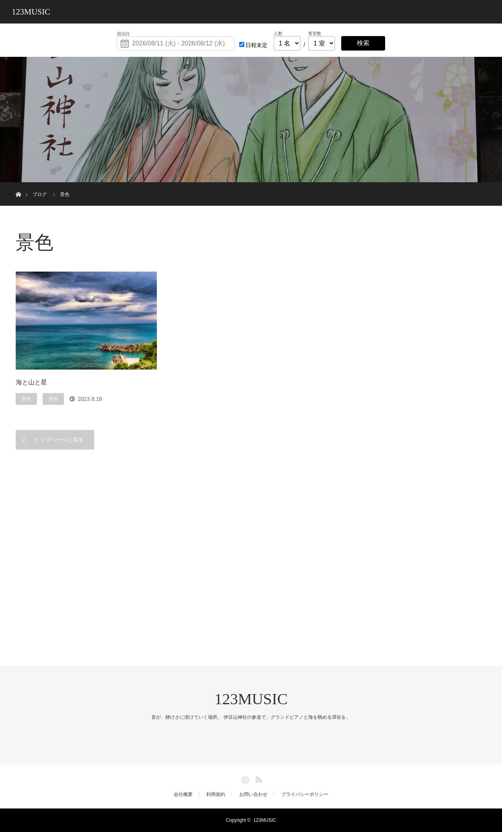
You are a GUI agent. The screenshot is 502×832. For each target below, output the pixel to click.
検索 (363, 43)
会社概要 (183, 794)
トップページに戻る (59, 440)
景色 (26, 399)
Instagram (244, 778)
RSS (258, 778)
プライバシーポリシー (304, 794)
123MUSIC (31, 11)
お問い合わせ (253, 794)
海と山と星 (31, 382)
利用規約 (215, 794)
